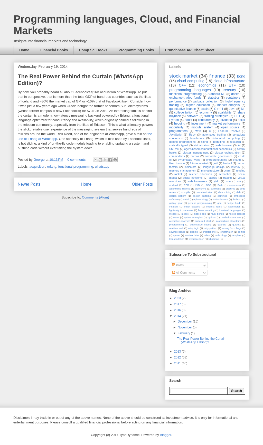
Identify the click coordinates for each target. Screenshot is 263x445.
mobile (185, 213)
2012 (178, 357)
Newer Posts (29, 184)
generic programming (200, 203)
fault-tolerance (220, 199)
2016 (178, 310)
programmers (178, 131)
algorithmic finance (179, 188)
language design (213, 166)
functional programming (75, 166)
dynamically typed (189, 159)
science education (200, 174)
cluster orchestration (228, 152)
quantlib (222, 224)
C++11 (218, 109)
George (39, 160)
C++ (182, 85)
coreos (195, 156)
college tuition (183, 112)
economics (207, 85)
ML (243, 109)
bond (241, 76)
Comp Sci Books (93, 50)
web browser (223, 145)
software (192, 116)
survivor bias (192, 235)
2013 (178, 351)
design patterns (202, 195)
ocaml (227, 170)
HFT (237, 116)
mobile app (200, 213)
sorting (241, 231)
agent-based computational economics (208, 148)
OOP (208, 185)
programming (176, 224)
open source (230, 127)
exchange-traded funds (185, 97)
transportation (176, 239)
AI (239, 145)
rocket (178, 174)
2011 (178, 363)
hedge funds (234, 203)
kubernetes (234, 206)
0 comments (76, 160)
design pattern (177, 195)
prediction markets (231, 217)
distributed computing (226, 138)
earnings (222, 195)
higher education (198, 105)
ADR (228, 181)
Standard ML (216, 94)
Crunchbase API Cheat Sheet (189, 50)
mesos (172, 213)
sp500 (176, 235)
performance (177, 101)
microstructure (210, 170)
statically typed (178, 145)
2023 (178, 298)
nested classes (237, 213)
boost (188, 120)
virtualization (202, 145)
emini (186, 199)
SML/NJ (174, 148)
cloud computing (190, 81)
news (176, 217)
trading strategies (216, 116)
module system (202, 127)
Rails (220, 185)
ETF (232, 85)
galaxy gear (176, 203)
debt (239, 192)
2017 (178, 304)
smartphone (209, 231)
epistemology (200, 199)
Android (173, 185)
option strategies (193, 217)
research (235, 141)
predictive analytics (179, 221)
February (184, 333)
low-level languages (230, 210)
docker (235, 94)
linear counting (206, 210)
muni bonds (217, 213)
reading (240, 170)
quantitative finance (182, 109)
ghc (219, 203)
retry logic (193, 228)
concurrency (206, 120)
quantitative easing (201, 224)
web (198, 131)
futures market (199, 163)
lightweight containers (181, 210)
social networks (192, 177)
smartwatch (226, 231)
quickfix (236, 224)
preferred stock (203, 221)
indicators (190, 166)
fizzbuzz (237, 199)
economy (206, 112)
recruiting (218, 141)
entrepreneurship (216, 159)
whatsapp (102, 166)
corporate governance (218, 156)
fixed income (177, 163)
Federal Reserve (229, 130)
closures (230, 188)
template (236, 235)
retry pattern (210, 228)
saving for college (231, 228)
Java (232, 109)
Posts (178, 265)
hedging (179, 123)
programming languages (190, 90)
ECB (186, 185)
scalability (224, 112)
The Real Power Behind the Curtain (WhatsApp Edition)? (201, 340)
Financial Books (54, 50)
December (185, 321)
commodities (177, 156)
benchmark (197, 138)
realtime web (176, 228)
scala (205, 109)
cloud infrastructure (229, 81)
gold (215, 163)
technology (221, 235)
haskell (227, 163)
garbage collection (205, 101)
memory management (182, 170)
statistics (214, 97)
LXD (197, 185)
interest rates (214, 206)
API (239, 181)
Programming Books (136, 50)
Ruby (192, 134)
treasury (229, 90)
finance (217, 76)
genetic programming (182, 141)
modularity (176, 127)
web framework (197, 181)
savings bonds (177, 231)
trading (227, 177)
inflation (173, 206)
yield (216, 181)
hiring (204, 141)
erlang (51, 166)
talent (207, 235)
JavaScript (175, 134)
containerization (204, 192)
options (212, 217)
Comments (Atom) (95, 197)
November (185, 327)
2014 (178, 316)
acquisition (37, 166)
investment (198, 123)
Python (174, 120)
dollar (241, 120)
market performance (226, 123)
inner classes (192, 206)
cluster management (196, 152)
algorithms (200, 188)
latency (235, 166)
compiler (186, 192)
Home (24, 50)
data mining (224, 192)
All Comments (183, 272)
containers (233, 97)
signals (194, 231)
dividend (226, 120)
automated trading (214, 134)
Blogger (165, 435)
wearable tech (196, 239)
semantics (225, 174)
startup (213, 177)
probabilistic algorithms (228, 221)
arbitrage (216, 188)
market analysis (228, 105)
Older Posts (142, 184)
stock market (183, 76)
